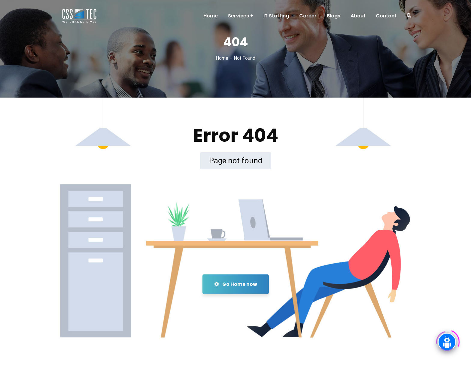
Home (222, 58)
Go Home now (235, 284)
